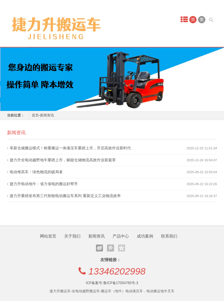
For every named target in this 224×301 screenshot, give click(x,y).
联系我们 (169, 236)
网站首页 (48, 236)
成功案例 (145, 236)
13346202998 (117, 271)
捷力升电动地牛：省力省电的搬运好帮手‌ (44, 184)
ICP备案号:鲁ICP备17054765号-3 (112, 283)
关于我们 (72, 236)
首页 (35, 115)
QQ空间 (121, 248)
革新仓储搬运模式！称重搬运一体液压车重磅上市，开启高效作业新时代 (70, 148)
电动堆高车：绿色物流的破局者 (36, 172)
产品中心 (121, 236)
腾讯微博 (110, 248)
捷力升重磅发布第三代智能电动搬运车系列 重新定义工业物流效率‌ (65, 196)
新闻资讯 (47, 115)
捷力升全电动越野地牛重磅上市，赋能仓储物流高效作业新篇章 (63, 160)
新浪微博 (99, 248)
